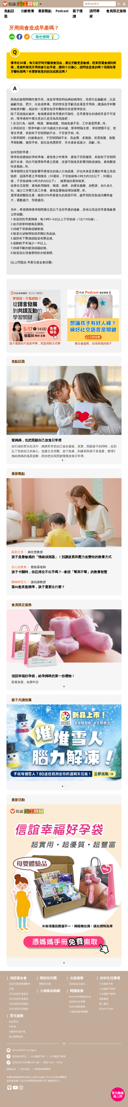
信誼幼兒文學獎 (77, 1001)
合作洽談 (25, 1069)
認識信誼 (11, 1069)
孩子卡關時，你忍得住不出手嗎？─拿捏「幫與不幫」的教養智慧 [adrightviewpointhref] (59, 572)
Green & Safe (106, 1008)
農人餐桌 (103, 1003)
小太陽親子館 (106, 983)
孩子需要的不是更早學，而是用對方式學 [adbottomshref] (34, 343)
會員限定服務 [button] (116, 11)
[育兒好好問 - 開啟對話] (118, 1095)
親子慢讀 (78, 13)
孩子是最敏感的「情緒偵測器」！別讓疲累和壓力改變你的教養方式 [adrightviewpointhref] (62, 557)
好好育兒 (13, 1021)
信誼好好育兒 (19, 1056)
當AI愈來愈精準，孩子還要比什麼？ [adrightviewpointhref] (38, 587)
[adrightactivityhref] (64, 880)
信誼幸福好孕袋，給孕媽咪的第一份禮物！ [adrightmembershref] (43, 676)
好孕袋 (12, 1026)
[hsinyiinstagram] (21, 1088)
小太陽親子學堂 (107, 988)
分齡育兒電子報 (17, 1031)
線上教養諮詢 (16, 1036)
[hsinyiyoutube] (15, 1088)
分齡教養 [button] (27, 11)
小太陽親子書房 (107, 993)
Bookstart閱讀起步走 (80, 996)
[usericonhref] (123, 4)
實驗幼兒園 (45, 983)
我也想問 (45, 36)
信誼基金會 (18, 978)
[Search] (99, 3)
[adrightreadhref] (64, 742)
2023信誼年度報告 (18, 998)
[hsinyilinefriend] (9, 1088)
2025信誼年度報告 (18, 1008)
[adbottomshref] (35, 315)
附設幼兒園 (48, 978)
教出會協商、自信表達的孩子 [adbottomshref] (93, 343)
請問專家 (95, 13)
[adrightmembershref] (64, 640)
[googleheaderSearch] (118, 4)
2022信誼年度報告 (18, 993)
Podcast (62, 11)
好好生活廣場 (110, 978)
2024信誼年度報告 (18, 1003)
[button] (40, 3)
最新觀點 (45, 11)
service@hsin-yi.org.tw (24, 1050)
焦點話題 (9, 13)
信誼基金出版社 (77, 983)
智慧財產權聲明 (42, 1069)
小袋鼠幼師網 (50, 990)
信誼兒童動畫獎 (77, 1006)
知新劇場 (103, 998)
